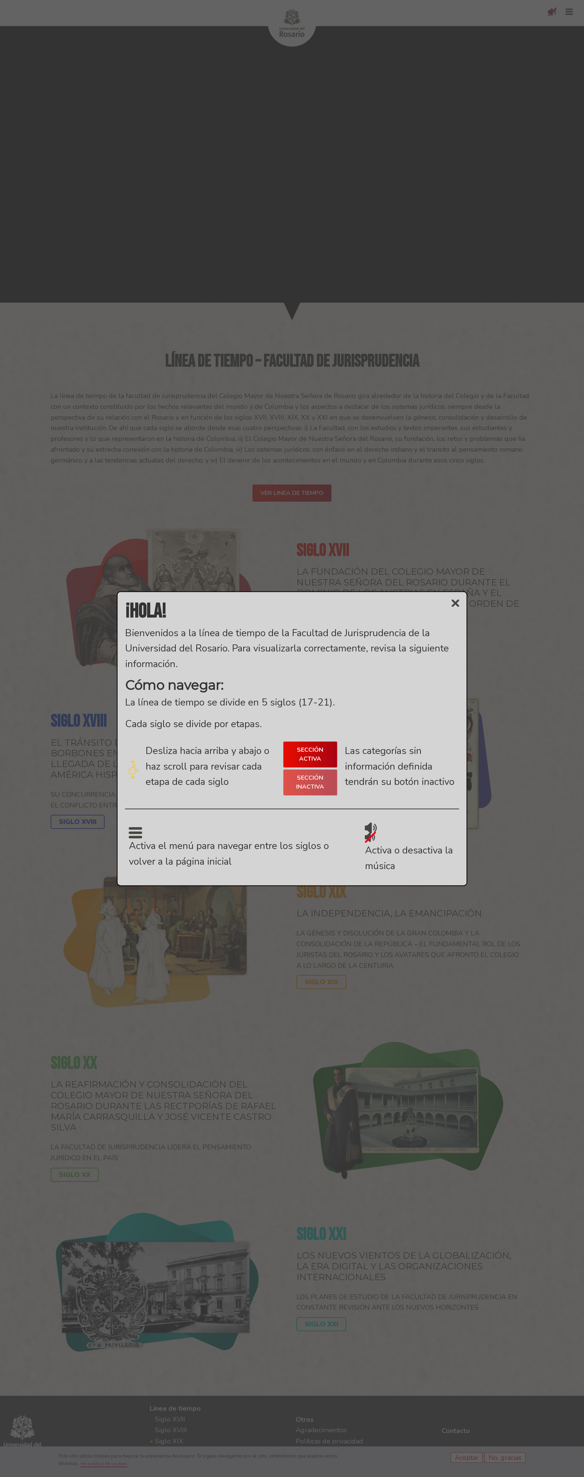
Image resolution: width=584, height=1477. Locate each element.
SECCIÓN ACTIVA (310, 754)
